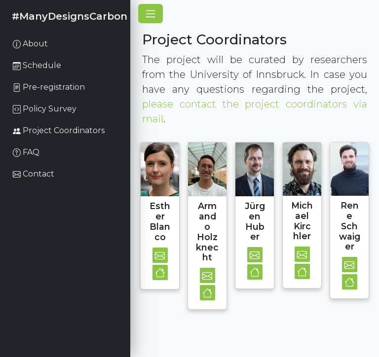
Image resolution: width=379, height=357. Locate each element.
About (30, 43)
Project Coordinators (59, 130)
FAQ (26, 152)
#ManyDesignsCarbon (69, 16)
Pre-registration (49, 87)
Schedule (37, 65)
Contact (33, 173)
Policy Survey (44, 108)
